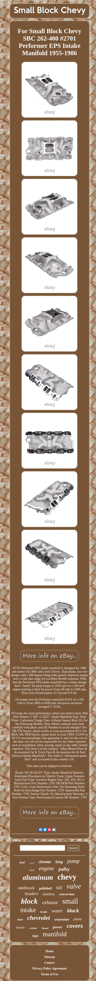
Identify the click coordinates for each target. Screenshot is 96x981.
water (57, 910)
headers (31, 893)
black (73, 910)
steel (31, 870)
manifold (55, 934)
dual (22, 862)
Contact (49, 962)
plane (78, 919)
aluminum (38, 877)
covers (75, 925)
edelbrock (26, 888)
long (59, 862)
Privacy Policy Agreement (49, 968)
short (20, 919)
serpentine (61, 919)
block (29, 901)
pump (73, 861)
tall (59, 887)
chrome (45, 862)
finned (45, 928)
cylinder (33, 928)
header (20, 927)
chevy (66, 877)
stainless (49, 894)
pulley (64, 869)
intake (28, 909)
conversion (66, 894)
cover (31, 863)
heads (43, 911)
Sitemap (49, 957)
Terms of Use (49, 974)
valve (74, 886)
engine (46, 868)
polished (45, 888)
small (70, 901)
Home (50, 951)
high (35, 936)
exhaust (50, 902)
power (57, 927)
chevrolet (38, 918)
